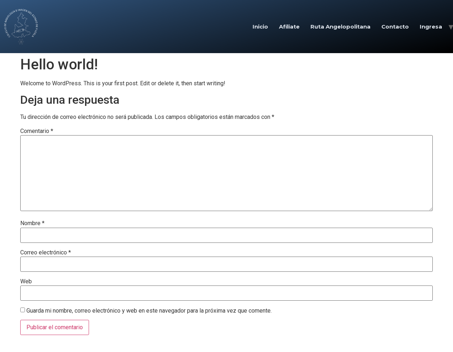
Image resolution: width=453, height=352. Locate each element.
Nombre (32, 223)
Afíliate (289, 26)
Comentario (36, 131)
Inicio (260, 26)
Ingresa (431, 26)
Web (26, 281)
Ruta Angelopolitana (340, 26)
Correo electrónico (45, 253)
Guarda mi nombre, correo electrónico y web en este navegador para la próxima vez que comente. (149, 311)
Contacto (395, 26)
